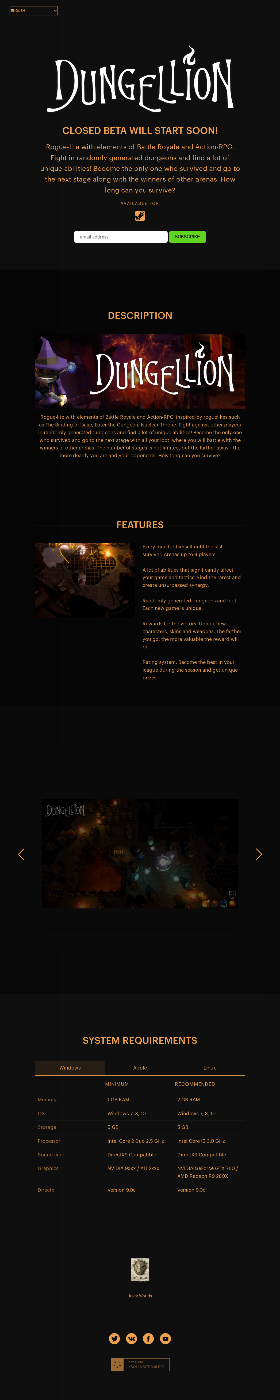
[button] (70, 1068)
